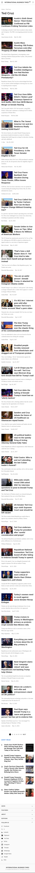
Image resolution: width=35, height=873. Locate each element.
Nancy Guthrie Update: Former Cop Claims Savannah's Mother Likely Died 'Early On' (14, 791)
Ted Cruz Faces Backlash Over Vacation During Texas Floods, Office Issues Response (14, 177)
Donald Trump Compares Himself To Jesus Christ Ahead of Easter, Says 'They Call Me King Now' (14, 758)
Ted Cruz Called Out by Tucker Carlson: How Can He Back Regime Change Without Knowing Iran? (16, 205)
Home (3, 9)
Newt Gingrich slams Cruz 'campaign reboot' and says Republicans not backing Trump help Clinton (16, 667)
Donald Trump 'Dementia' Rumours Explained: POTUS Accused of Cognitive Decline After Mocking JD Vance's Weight (14, 781)
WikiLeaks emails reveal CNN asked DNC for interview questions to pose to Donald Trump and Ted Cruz (17, 485)
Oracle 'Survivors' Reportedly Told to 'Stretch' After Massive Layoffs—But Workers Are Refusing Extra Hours (14, 769)
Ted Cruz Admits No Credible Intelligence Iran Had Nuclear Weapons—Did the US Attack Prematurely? (16, 72)
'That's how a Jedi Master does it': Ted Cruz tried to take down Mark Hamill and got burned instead (16, 256)
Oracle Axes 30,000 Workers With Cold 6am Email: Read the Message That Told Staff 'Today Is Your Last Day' (13, 747)
